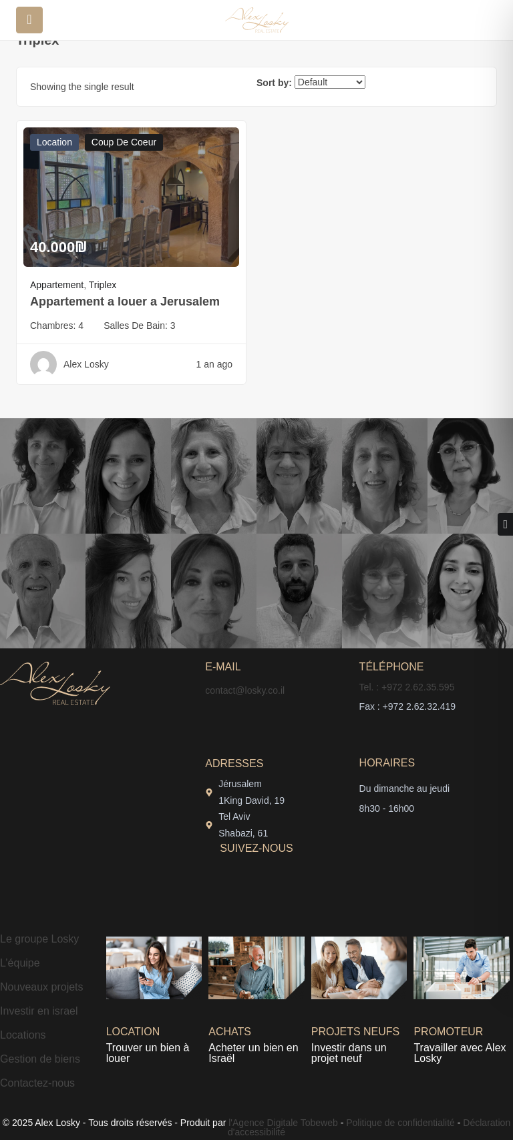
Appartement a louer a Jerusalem (125, 301)
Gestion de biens (40, 1059)
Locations (23, 1035)
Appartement (56, 284)
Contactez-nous (37, 1083)
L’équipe (20, 963)
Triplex (103, 284)
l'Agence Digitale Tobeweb (281, 1122)
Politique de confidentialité (400, 1122)
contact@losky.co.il (245, 690)
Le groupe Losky (39, 939)
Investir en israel (39, 1011)
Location (54, 142)
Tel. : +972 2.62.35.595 (407, 687)
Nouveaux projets (41, 987)
